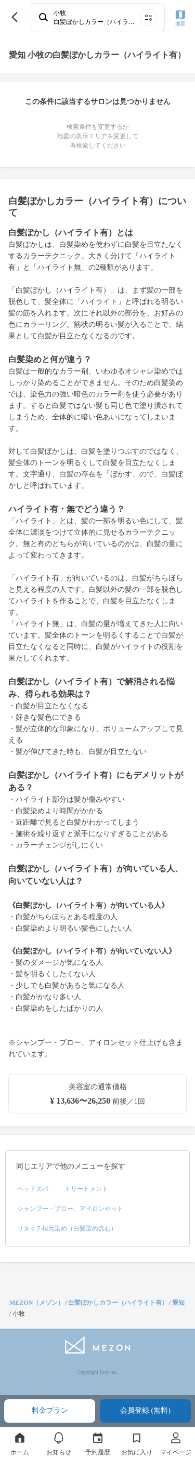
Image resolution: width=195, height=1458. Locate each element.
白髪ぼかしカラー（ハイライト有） (118, 1302)
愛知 (178, 1302)
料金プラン (50, 1410)
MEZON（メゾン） (36, 1302)
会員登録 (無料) (145, 1410)
